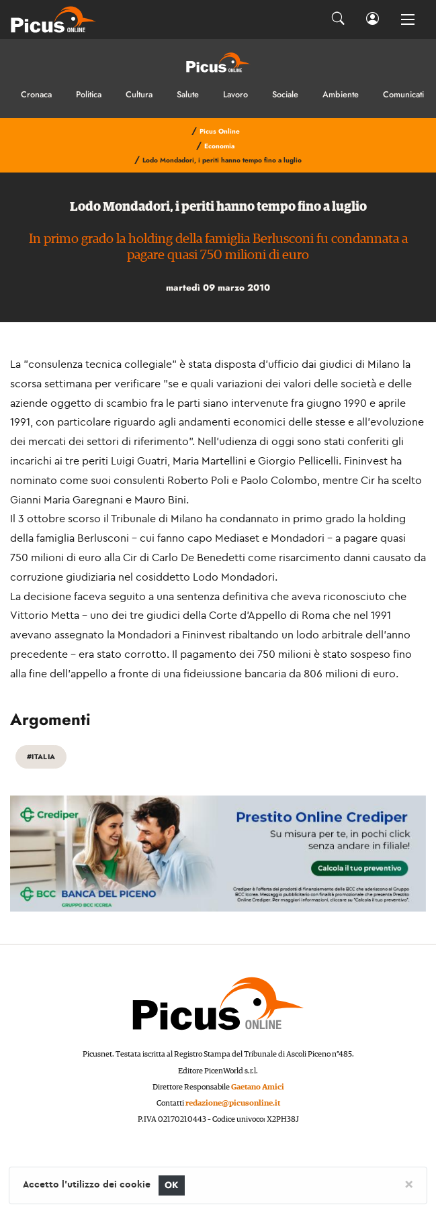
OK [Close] (172, 1185)
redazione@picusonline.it (232, 1103)
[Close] (409, 1183)
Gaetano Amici (257, 1087)
